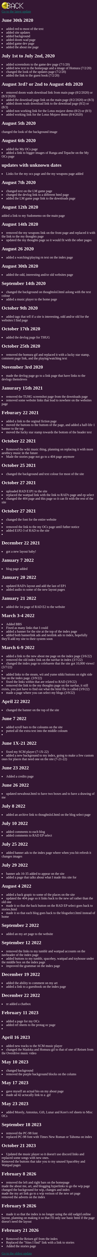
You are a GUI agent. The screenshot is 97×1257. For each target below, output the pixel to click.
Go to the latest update (16, 11)
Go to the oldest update (17, 1253)
